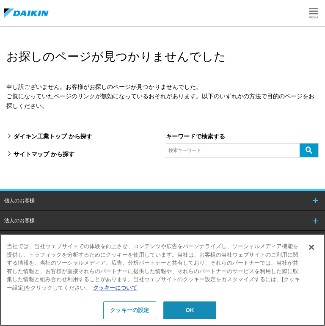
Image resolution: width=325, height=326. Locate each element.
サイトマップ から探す (44, 154)
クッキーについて (115, 288)
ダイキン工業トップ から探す (53, 136)
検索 (309, 149)
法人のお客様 (19, 221)
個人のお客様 (19, 201)
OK (190, 310)
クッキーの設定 (129, 310)
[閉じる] (311, 247)
